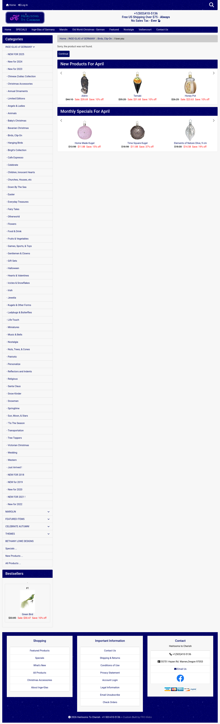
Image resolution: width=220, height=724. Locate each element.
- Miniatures (12, 327)
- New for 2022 (13, 504)
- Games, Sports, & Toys (18, 246)
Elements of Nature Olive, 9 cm (190, 143)
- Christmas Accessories (19, 83)
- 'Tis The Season (15, 423)
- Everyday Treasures (17, 201)
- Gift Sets (11, 260)
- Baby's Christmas (15, 120)
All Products (39, 672)
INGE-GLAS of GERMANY (82, 38)
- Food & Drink (13, 231)
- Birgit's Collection (15, 150)
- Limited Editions (15, 98)
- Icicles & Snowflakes (17, 283)
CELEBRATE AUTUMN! (27, 526)
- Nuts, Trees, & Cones (17, 349)
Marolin (64, 29)
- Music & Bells (13, 334)
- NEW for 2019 (14, 482)
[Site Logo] (38, 17)
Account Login (110, 680)
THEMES (27, 533)
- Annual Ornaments (16, 91)
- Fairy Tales (12, 209)
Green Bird (27, 603)
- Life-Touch (12, 319)
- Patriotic (11, 356)
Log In (23, 5)
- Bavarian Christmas (17, 128)
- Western (11, 460)
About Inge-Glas (39, 687)
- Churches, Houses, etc (18, 179)
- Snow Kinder (13, 393)
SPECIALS (21, 29)
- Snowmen (11, 401)
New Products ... (14, 555)
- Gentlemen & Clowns (17, 253)
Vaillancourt (145, 29)
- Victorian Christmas (17, 445)
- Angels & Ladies (15, 105)
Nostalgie (129, 29)
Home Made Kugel (84, 143)
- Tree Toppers (13, 437)
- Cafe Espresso (14, 157)
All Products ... (13, 563)
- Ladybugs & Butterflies (18, 312)
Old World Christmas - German (88, 29)
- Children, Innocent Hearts (20, 172)
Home (11, 5)
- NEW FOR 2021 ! (15, 496)
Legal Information (110, 687)
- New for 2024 (13, 61)
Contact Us (162, 29)
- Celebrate (11, 164)
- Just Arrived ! (13, 467)
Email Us (180, 669)
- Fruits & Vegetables (17, 238)
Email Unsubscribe (110, 694)
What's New (39, 665)
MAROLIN (27, 511)
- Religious (11, 378)
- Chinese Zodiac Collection (20, 76)
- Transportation (14, 430)
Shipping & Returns (110, 658)
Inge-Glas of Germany (43, 29)
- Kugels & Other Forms (18, 305)
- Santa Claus (13, 386)
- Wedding (11, 452)
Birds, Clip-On (105, 38)
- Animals (11, 113)
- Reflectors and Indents (18, 371)
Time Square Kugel (137, 143)
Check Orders (110, 702)
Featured (114, 29)
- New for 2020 (13, 489)
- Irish (8, 290)
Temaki (137, 95)
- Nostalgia (11, 342)
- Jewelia (10, 297)
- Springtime (12, 408)
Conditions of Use (110, 665)
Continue (63, 53)
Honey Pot (190, 95)
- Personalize (12, 364)
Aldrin (84, 95)
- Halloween (12, 268)
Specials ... (11, 548)
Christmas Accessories (39, 680)
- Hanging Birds (14, 142)
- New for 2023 (13, 69)
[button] (211, 5)
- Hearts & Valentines (17, 275)
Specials (39, 658)
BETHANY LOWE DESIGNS (19, 541)
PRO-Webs (146, 717)
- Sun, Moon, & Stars (16, 415)
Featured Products (40, 650)
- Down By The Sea (15, 187)
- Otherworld (12, 216)
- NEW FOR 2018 (14, 474)
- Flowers (10, 224)
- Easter (10, 194)
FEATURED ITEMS (27, 519)
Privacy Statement (110, 672)
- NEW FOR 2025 (14, 54)
